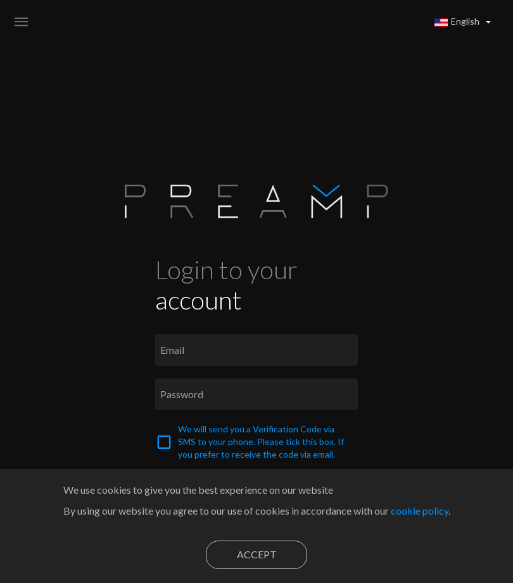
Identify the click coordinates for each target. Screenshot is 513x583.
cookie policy (419, 511)
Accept (257, 554)
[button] (462, 21)
